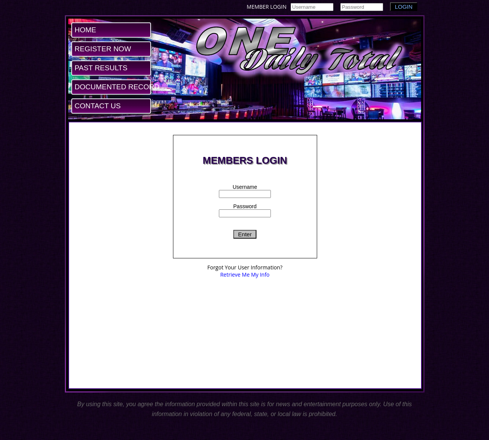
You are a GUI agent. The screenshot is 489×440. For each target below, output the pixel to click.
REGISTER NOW (103, 49)
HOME (85, 30)
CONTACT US (98, 106)
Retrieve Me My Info (244, 274)
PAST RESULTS (101, 68)
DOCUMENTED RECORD (112, 87)
